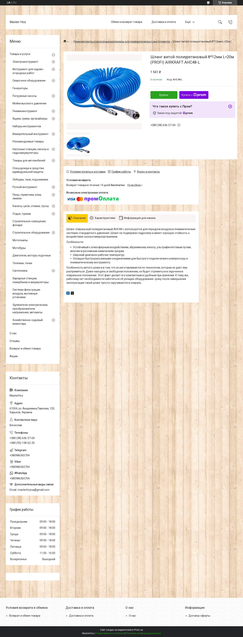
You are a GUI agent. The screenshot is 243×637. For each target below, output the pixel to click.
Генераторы (20, 88)
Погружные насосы (25, 95)
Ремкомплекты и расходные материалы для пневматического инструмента (121, 41)
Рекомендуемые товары (28, 141)
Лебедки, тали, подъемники (30, 179)
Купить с (194, 95)
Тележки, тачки (22, 263)
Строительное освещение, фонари (29, 223)
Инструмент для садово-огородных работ (28, 71)
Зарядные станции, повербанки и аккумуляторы (31, 280)
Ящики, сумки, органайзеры (30, 118)
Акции (14, 356)
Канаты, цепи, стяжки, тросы (31, 206)
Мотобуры (19, 247)
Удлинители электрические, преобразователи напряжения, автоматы (30, 308)
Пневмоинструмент (25, 111)
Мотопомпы (20, 240)
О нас (13, 333)
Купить (163, 94)
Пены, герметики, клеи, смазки (27, 196)
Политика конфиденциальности (143, 633)
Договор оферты (199, 615)
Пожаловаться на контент (110, 633)
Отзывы (15, 341)
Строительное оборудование (31, 232)
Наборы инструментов (27, 126)
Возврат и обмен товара (25, 348)
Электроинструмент (25, 61)
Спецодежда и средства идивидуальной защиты (28, 170)
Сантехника (20, 270)
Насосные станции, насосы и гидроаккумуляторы (31, 151)
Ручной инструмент (25, 187)
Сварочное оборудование (29, 80)
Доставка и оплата (164, 21)
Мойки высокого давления (29, 103)
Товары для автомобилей (29, 160)
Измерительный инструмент (30, 134)
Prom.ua (138, 630)
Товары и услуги (20, 54)
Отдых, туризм (22, 213)
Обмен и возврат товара (126, 21)
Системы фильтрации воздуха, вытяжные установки (26, 293)
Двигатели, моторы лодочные (32, 255)
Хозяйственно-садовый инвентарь (28, 321)
